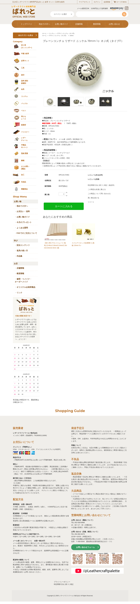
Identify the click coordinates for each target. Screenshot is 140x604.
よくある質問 (22, 228)
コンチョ (52, 33)
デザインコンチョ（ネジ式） (66, 33)
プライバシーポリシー (62, 582)
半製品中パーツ (24, 146)
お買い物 (17, 201)
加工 (22, 175)
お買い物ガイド (61, 24)
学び (16, 241)
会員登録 (107, 2)
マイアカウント (84, 2)
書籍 (22, 160)
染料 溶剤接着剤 (24, 82)
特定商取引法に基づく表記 (63, 584)
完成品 (23, 182)
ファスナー (25, 132)
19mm (72, 35)
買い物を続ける (93, 198)
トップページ (26, 24)
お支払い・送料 (23, 211)
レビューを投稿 (93, 179)
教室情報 (97, 24)
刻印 (22, 75)
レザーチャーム (24, 139)
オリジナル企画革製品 (26, 287)
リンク (19, 293)
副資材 (23, 125)
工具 (22, 68)
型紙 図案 (24, 153)
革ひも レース (23, 117)
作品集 (19, 256)
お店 (16, 264)
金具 (22, 89)
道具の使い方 (22, 251)
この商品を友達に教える (97, 189)
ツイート (91, 202)
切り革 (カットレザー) (26, 46)
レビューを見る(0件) (95, 175)
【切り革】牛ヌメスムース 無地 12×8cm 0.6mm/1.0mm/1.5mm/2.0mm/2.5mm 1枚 (55, 245)
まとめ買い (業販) (25, 167)
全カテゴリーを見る (25, 35)
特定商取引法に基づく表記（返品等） (102, 185)
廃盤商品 (24, 189)
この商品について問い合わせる (99, 194)
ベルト (23, 111)
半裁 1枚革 (25, 53)
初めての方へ (44, 24)
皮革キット (25, 61)
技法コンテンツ (23, 245)
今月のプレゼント (24, 222)
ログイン (97, 2)
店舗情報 (79, 24)
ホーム (44, 33)
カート (118, 2)
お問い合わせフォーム (85, 547)
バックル (24, 103)
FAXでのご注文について (27, 233)
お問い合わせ (114, 24)
